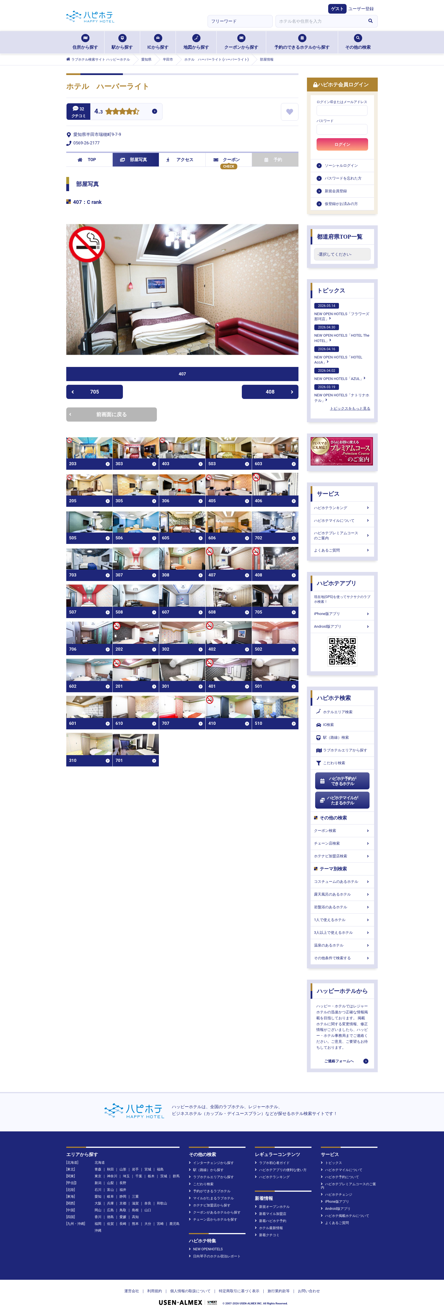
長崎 (122, 1224)
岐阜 (110, 1196)
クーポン (227, 159)
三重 (135, 1196)
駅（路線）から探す (206, 1170)
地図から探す (196, 42)
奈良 (147, 1203)
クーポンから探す (241, 42)
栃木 (151, 1176)
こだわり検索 (330, 763)
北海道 (100, 1163)
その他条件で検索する (342, 958)
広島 (110, 1210)
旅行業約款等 (279, 1291)
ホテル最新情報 (269, 1228)
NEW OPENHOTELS (206, 1249)
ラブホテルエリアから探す (341, 750)
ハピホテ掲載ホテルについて (345, 1216)
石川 (98, 1190)
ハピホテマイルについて (342, 520)
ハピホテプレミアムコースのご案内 (342, 535)
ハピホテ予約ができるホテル (338, 781)
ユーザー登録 (361, 8)
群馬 (176, 1176)
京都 (122, 1203)
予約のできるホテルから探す (302, 42)
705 (85, 392)
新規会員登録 (336, 191)
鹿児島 (174, 1224)
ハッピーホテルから (342, 991)
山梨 (110, 1183)
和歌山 (162, 1203)
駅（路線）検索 (332, 737)
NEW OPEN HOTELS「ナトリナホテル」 (341, 393)
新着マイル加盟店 (270, 1214)
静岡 (122, 1196)
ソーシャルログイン (341, 165)
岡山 (98, 1210)
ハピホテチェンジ (336, 1195)
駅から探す (122, 42)
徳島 (110, 1217)
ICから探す (157, 42)
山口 (147, 1210)
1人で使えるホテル (342, 920)
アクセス (179, 159)
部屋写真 (133, 159)
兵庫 (110, 1203)
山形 (122, 1169)
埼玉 (126, 1176)
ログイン (342, 144)
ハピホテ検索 (334, 698)
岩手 (135, 1169)
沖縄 (98, 1230)
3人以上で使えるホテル (342, 932)
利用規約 (154, 1291)
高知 (135, 1217)
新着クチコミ (267, 1235)
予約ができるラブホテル (209, 1191)
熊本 (135, 1224)
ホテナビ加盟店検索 (342, 856)
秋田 (110, 1169)
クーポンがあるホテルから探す (215, 1212)
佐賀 (110, 1224)
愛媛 (122, 1217)
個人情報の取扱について (190, 1291)
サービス (328, 494)
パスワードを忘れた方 (343, 178)
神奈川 (112, 1176)
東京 (98, 1176)
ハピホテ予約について (340, 1177)
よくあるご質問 (342, 550)
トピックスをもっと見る (350, 408)
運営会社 (131, 1291)
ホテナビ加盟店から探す (209, 1205)
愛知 (98, 1196)
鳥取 (122, 1210)
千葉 (138, 1176)
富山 (110, 1190)
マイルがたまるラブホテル (211, 1198)
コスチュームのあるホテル (342, 881)
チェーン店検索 (342, 843)
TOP (87, 159)
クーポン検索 (342, 830)
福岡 (98, 1224)
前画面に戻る (98, 414)
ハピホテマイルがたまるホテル (339, 800)
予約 (273, 159)
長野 (122, 1183)
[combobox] (319, 21)
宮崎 (160, 1224)
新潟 (98, 1183)
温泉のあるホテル (342, 945)
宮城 (147, 1169)
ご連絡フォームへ (339, 1061)
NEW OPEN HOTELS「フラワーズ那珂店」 (341, 312)
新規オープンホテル (272, 1207)
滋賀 (135, 1203)
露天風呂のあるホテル (342, 894)
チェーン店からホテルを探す (213, 1219)
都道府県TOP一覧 (339, 237)
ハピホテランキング (342, 508)
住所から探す (85, 42)
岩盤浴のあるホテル (342, 907)
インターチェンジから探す (211, 1163)
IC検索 (325, 725)
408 (280, 392)
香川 (98, 1217)
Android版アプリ (342, 626)
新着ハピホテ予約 (270, 1221)
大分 (147, 1224)
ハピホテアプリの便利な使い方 (281, 1170)
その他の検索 (358, 42)
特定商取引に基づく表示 (239, 1291)
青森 (98, 1169)
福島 (160, 1169)
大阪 (98, 1203)
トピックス (331, 290)
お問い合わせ (309, 1291)
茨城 (163, 1176)
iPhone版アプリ (342, 614)
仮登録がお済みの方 (341, 204)
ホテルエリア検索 (334, 712)
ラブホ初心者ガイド (272, 1163)
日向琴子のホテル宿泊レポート (215, 1256)
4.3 (98, 112)
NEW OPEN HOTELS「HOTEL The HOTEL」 (341, 333)
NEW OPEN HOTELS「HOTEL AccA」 (338, 355)
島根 (135, 1210)
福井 (122, 1190)
